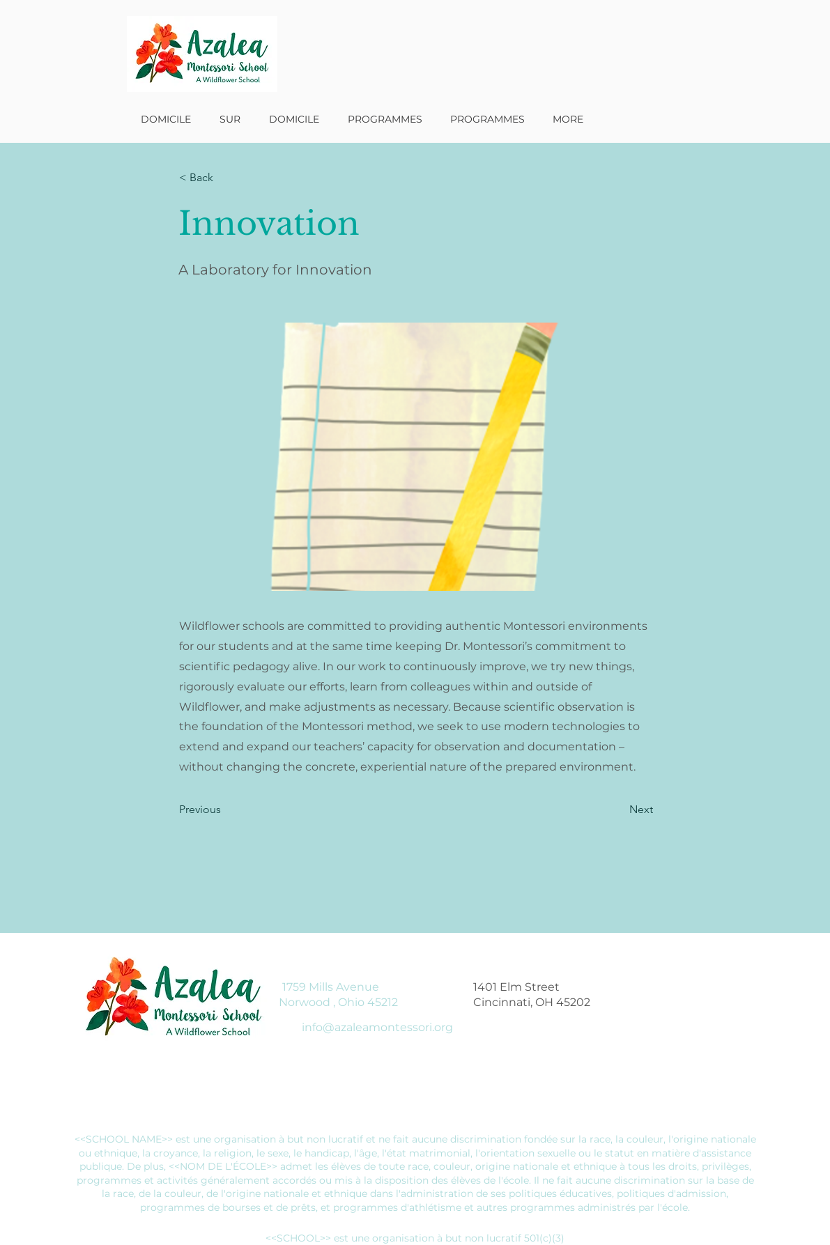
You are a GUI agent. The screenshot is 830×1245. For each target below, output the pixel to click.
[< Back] (225, 178)
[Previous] (225, 809)
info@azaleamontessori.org (377, 1027)
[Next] (618, 809)
